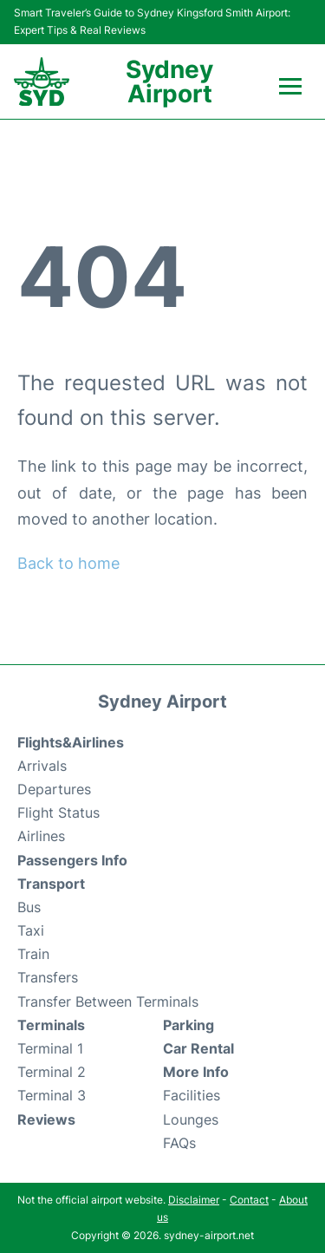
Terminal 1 (50, 1048)
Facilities (191, 1095)
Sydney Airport (169, 81)
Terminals (51, 1025)
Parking (188, 1025)
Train (33, 954)
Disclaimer (193, 1199)
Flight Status (58, 812)
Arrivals (42, 765)
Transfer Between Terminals (107, 1001)
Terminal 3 (51, 1095)
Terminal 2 (51, 1071)
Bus (29, 907)
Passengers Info (72, 860)
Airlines (41, 836)
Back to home (68, 563)
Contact (249, 1199)
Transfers (47, 977)
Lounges (190, 1119)
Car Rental (198, 1048)
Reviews (46, 1119)
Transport (51, 883)
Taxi (30, 930)
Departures (54, 789)
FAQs (179, 1143)
